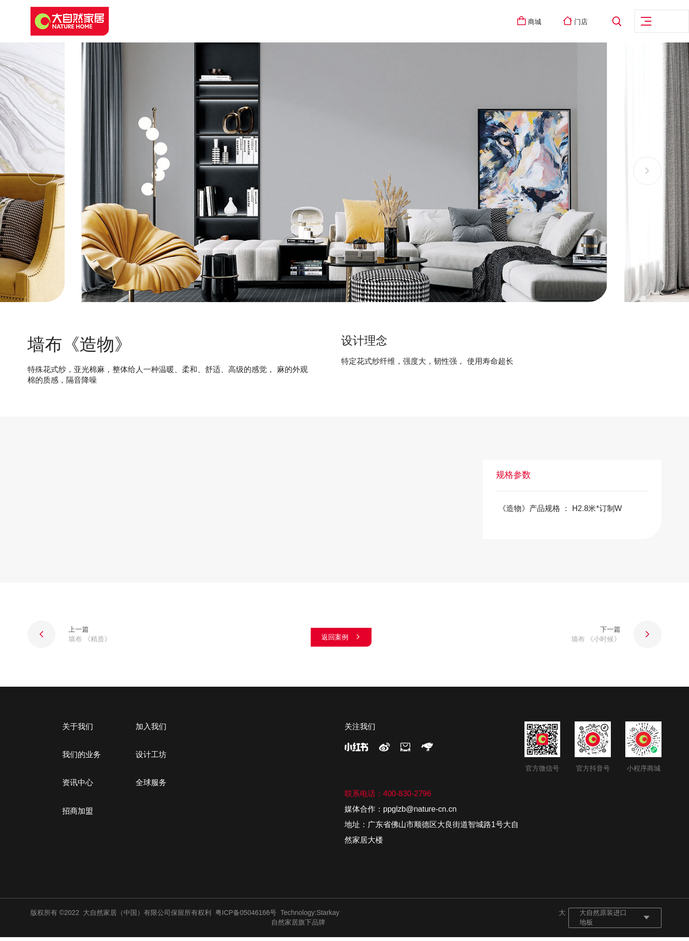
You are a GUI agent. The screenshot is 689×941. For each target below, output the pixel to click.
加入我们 (151, 730)
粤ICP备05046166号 (246, 917)
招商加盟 (77, 815)
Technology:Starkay (309, 917)
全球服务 (151, 787)
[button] (42, 175)
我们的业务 (81, 759)
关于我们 (77, 730)
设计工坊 (151, 759)
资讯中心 (77, 787)
